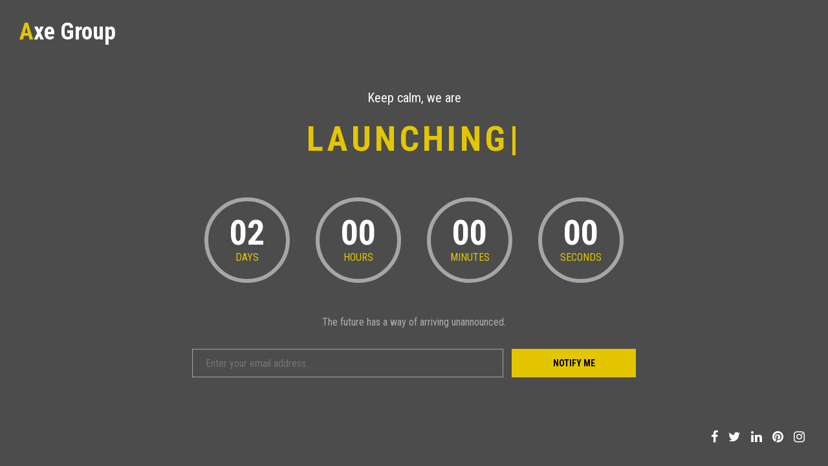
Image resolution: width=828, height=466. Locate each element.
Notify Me (574, 363)
